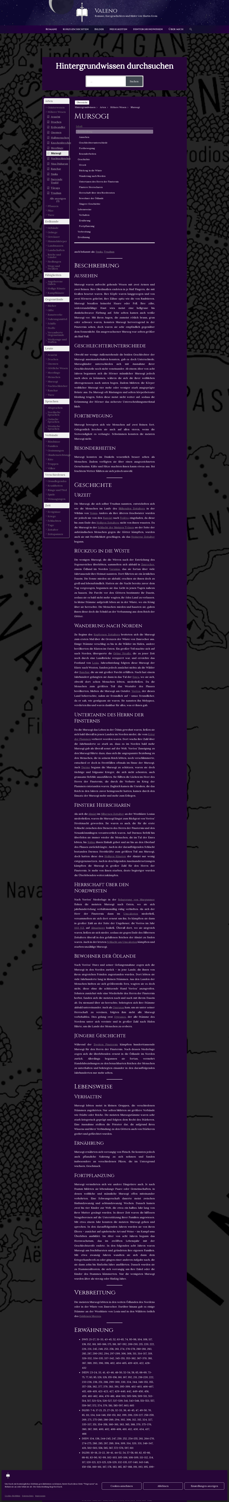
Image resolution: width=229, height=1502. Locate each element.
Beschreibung (171, 106)
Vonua (93, 386)
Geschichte (170, 141)
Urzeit (168, 146)
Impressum (40, 1496)
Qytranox (120, 890)
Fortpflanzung (172, 237)
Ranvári (107, 391)
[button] (188, 29)
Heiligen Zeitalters (108, 396)
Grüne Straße (122, 527)
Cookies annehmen (122, 1486)
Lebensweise (170, 221)
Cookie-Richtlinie (12, 1496)
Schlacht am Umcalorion (122, 815)
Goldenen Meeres (90, 1189)
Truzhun (109, 125)
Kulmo (91, 715)
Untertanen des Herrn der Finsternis (173, 173)
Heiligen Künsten (115, 730)
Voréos (136, 564)
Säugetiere (138, 1420)
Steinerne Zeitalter (143, 410)
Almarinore (98, 801)
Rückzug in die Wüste (172, 154)
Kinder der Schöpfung (113, 1420)
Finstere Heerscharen (172, 184)
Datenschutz (28, 1496)
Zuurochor (147, 438)
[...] (106, 81)
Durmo (85, 641)
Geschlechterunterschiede (173, 119)
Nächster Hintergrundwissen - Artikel (185, 1469)
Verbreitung (170, 243)
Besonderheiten (173, 134)
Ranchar (84, 546)
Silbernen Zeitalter (112, 687)
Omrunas (118, 881)
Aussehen (170, 112)
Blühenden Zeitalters (132, 382)
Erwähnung (170, 249)
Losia (95, 536)
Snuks (99, 125)
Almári (92, 687)
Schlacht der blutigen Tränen (116, 401)
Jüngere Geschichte (171, 214)
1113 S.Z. (79, 801)
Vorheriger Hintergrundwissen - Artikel (45, 1469)
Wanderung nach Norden (172, 163)
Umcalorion (130, 787)
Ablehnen (163, 1486)
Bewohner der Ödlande (172, 205)
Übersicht (82, 102)
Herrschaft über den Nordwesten (171, 194)
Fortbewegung (173, 126)
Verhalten (170, 226)
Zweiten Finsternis (106, 918)
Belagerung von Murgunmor (136, 773)
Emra (135, 550)
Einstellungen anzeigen (204, 1486)
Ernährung (170, 232)
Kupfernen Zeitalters (107, 508)
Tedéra (124, 391)
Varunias (114, 442)
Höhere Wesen (85, 1420)
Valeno (106, 11)
